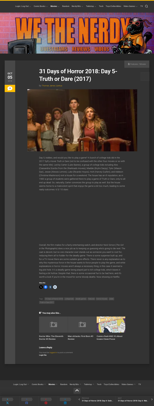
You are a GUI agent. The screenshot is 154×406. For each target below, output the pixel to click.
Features (133, 64)
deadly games (81, 299)
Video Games (129, 6)
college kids (69, 299)
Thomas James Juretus (52, 85)
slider (111, 299)
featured (91, 299)
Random (65, 6)
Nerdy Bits (76, 6)
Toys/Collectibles (113, 6)
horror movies (102, 299)
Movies (54, 6)
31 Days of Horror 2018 (54, 299)
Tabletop (90, 6)
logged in (53, 352)
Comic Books (39, 6)
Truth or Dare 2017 (47, 302)
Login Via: (43, 355)
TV (141, 6)
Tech (101, 6)
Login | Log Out (22, 6)
